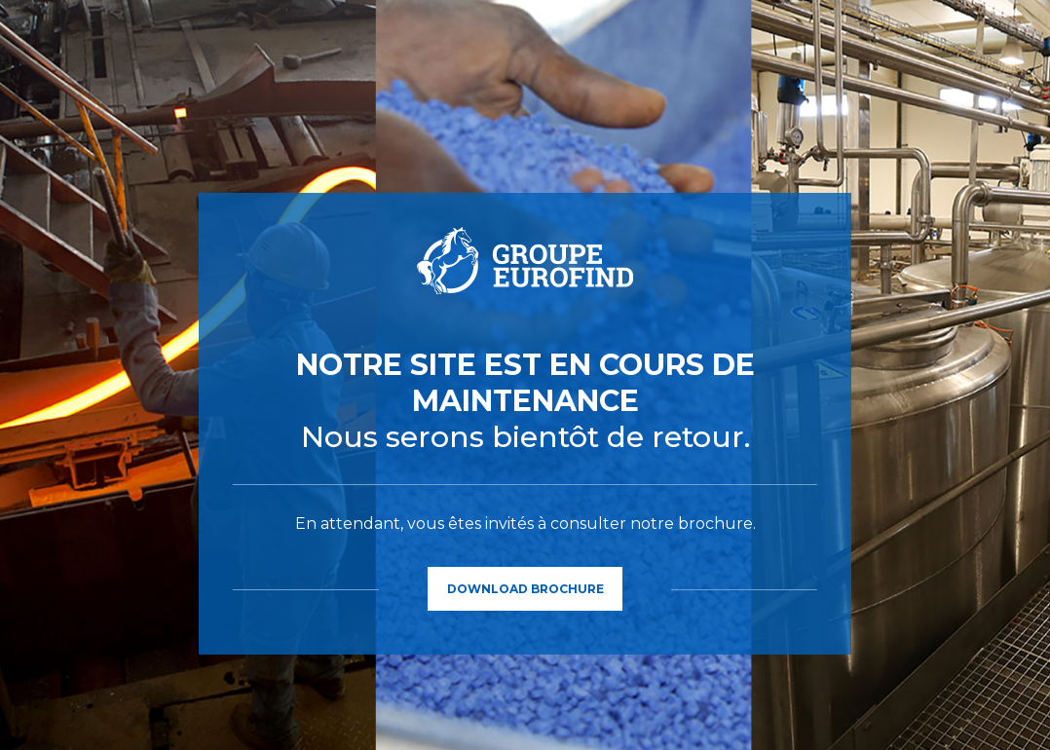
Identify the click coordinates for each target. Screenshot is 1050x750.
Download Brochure (525, 588)
